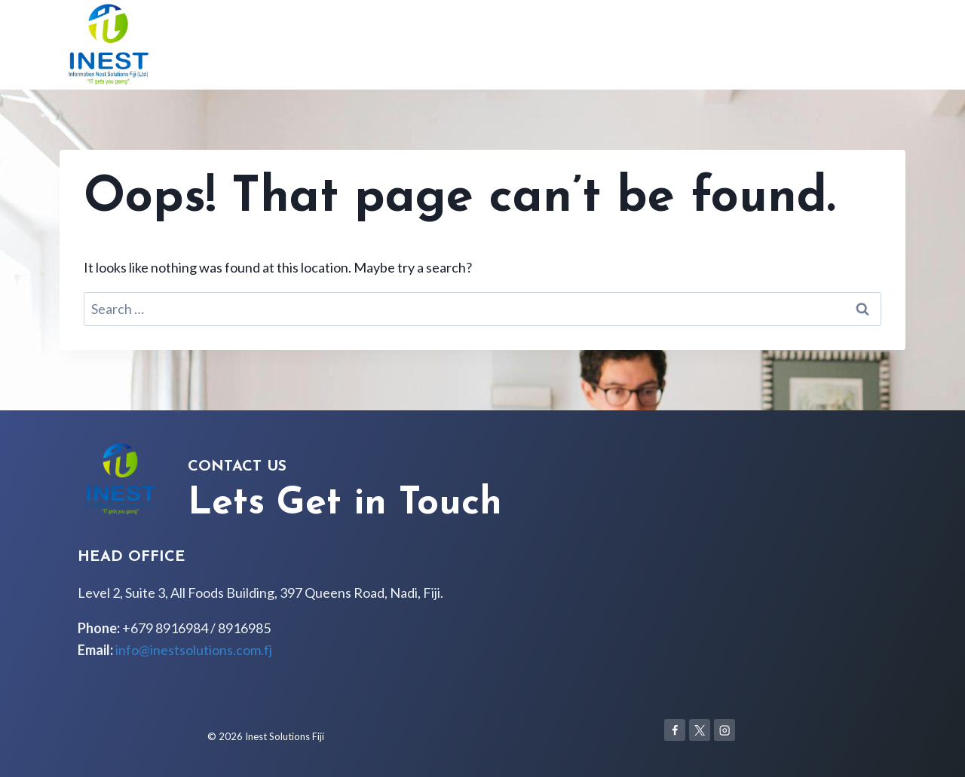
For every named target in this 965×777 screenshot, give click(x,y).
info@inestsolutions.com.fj (193, 649)
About (754, 44)
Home (704, 44)
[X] (700, 730)
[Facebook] (675, 730)
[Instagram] (725, 730)
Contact (874, 44)
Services (811, 44)
